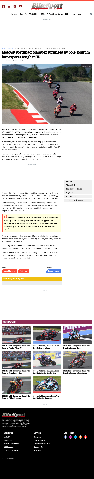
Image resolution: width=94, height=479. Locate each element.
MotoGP (23, 14)
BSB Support (70, 14)
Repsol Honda (53, 271)
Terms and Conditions (42, 444)
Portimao (23, 271)
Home (4, 49)
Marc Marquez (9, 271)
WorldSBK (34, 14)
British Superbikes (74, 189)
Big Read (14, 14)
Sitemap (37, 450)
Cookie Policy (39, 440)
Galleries (37, 437)
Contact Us (38, 447)
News (79, 14)
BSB (43, 14)
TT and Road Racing (55, 14)
